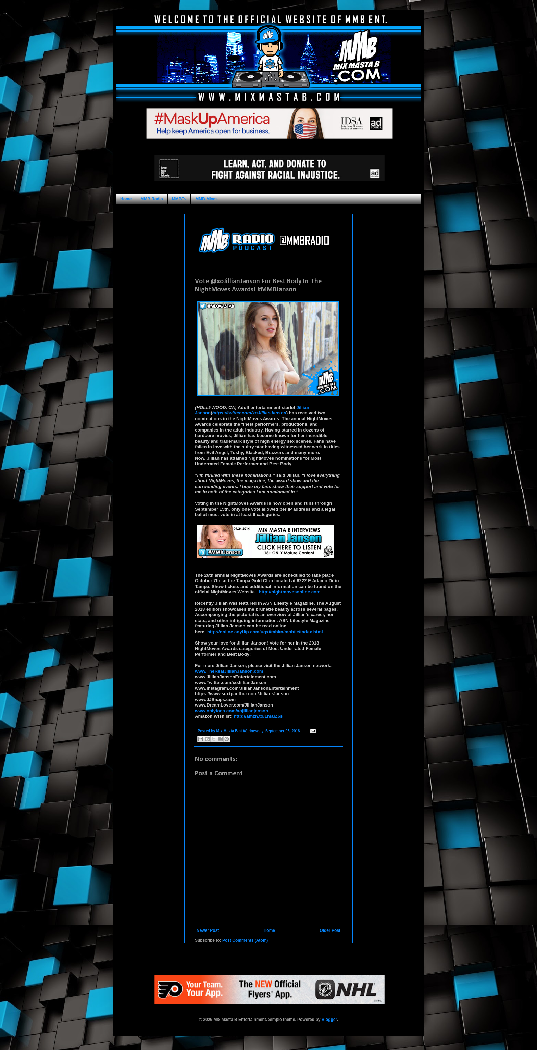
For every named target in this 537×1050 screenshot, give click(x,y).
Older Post (330, 930)
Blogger (329, 1019)
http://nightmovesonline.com (290, 592)
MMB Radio (151, 199)
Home (126, 199)
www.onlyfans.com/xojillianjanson (231, 710)
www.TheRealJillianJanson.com (229, 671)
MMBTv (179, 199)
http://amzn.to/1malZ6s (258, 716)
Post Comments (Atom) (245, 940)
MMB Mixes (206, 199)
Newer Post (208, 930)
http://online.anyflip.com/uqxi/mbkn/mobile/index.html (265, 631)
